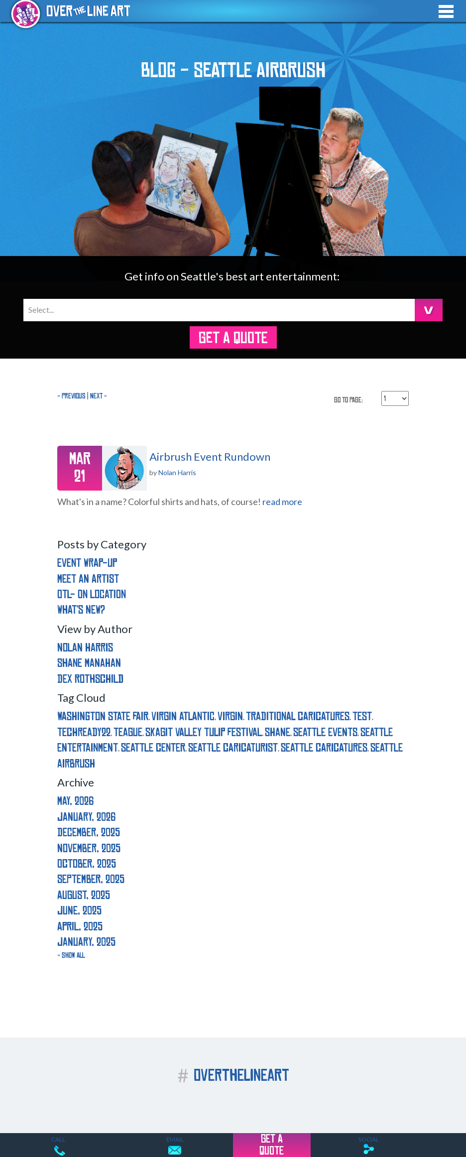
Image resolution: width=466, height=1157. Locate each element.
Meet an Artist (88, 579)
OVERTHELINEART (233, 1075)
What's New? (81, 610)
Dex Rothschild (90, 679)
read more (282, 501)
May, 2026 (75, 801)
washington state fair (102, 716)
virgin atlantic (183, 716)
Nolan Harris (177, 472)
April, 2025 (80, 926)
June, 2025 (79, 910)
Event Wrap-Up (87, 563)
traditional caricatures (298, 716)
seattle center (153, 748)
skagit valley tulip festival (203, 732)
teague (128, 732)
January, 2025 (86, 942)
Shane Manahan (89, 663)
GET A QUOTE (233, 338)
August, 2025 (83, 895)
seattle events (325, 732)
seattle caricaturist (233, 748)
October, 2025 (86, 864)
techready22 (84, 732)
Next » (98, 396)
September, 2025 (90, 879)
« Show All (71, 955)
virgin (230, 716)
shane (277, 732)
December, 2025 (88, 832)
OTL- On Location (91, 594)
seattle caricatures (324, 748)
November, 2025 (88, 848)
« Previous (71, 396)
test (362, 716)
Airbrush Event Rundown (209, 456)
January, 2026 (86, 817)
